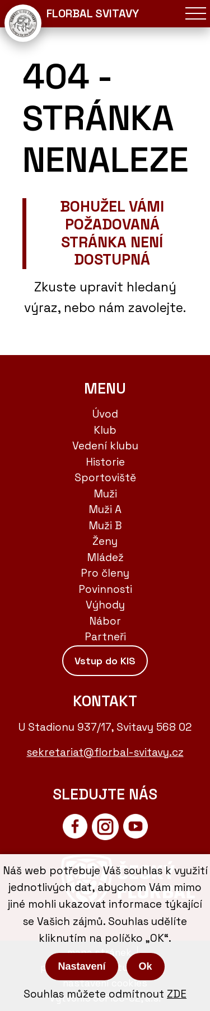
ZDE (176, 994)
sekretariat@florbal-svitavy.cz (105, 752)
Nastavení (81, 966)
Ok (145, 966)
